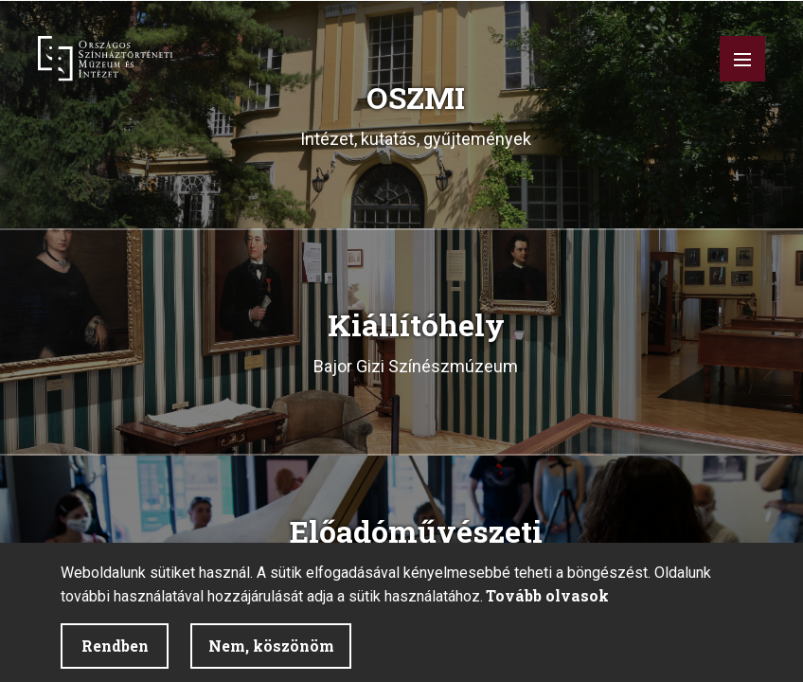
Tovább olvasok (547, 595)
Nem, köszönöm (271, 645)
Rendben (115, 645)
